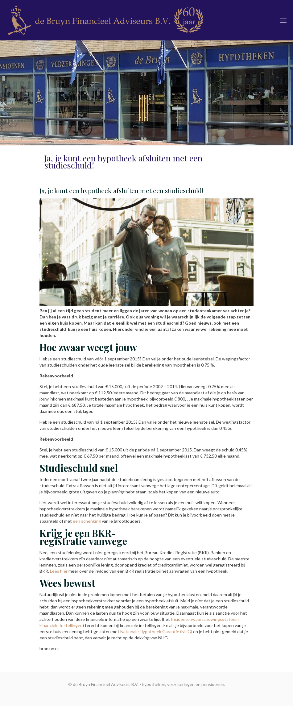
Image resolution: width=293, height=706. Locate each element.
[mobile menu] (283, 20)
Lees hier (59, 571)
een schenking (87, 521)
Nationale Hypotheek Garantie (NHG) (156, 631)
